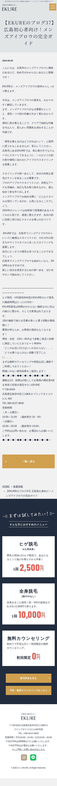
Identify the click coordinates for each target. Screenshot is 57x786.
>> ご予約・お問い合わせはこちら (28, 749)
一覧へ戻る (28, 461)
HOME (6, 486)
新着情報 (18, 486)
